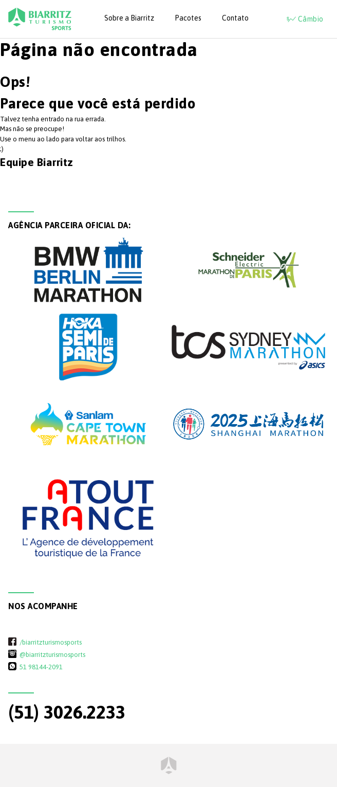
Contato (235, 18)
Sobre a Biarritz (129, 18)
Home (169, 765)
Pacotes (188, 18)
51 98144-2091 (41, 666)
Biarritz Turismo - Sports (39, 19)
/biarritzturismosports (51, 642)
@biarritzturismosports (52, 654)
